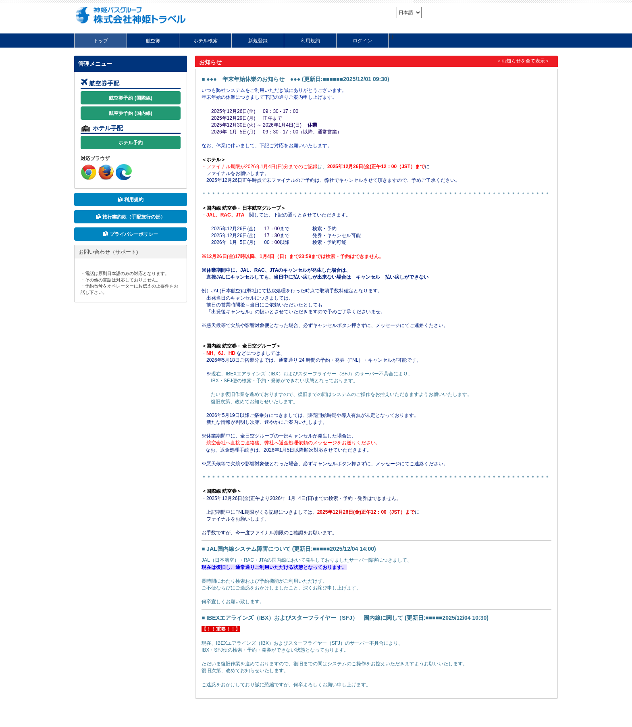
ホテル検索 (205, 41)
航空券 (153, 41)
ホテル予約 (130, 143)
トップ (101, 41)
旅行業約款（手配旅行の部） (130, 217)
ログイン (362, 41)
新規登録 (258, 41)
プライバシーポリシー (130, 234)
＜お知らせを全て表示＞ (523, 61)
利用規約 (310, 41)
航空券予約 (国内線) (130, 113)
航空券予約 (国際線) (130, 98)
